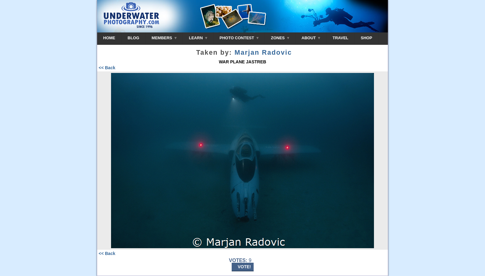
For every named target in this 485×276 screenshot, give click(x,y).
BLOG (133, 38)
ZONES (280, 38)
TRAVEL (340, 38)
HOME (109, 38)
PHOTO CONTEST (239, 38)
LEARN (198, 38)
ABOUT (311, 38)
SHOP (366, 38)
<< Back (107, 67)
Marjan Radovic (263, 52)
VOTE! (244, 266)
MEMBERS (164, 38)
